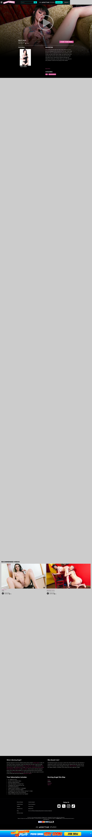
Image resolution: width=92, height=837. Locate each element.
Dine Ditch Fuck (50, 589)
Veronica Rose (28, 767)
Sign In (66, 2)
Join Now (59, 2)
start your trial (66, 42)
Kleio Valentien (10, 768)
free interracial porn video (17, 771)
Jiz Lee (53, 590)
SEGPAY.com (59, 818)
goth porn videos (27, 773)
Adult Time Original (52, 74)
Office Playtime (72, 765)
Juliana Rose (34, 767)
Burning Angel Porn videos (29, 765)
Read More (47, 68)
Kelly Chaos (23, 66)
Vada (3, 590)
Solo (46, 74)
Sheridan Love (17, 768)
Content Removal (46, 819)
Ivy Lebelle (24, 768)
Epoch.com (24, 818)
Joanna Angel (36, 762)
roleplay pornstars (19, 767)
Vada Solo (4, 589)
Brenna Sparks (41, 767)
